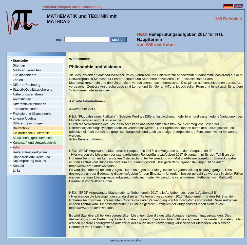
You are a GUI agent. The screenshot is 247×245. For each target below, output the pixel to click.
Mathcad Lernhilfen (27, 70)
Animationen (22, 99)
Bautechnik (21, 128)
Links (17, 170)
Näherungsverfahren (28, 94)
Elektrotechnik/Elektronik (31, 133)
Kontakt (18, 166)
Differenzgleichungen (28, 123)
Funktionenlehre (24, 75)
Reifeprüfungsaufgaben (30, 152)
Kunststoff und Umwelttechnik (34, 142)
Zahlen (18, 80)
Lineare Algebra (24, 118)
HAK (16, 147)
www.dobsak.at (132, 240)
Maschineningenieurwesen (32, 138)
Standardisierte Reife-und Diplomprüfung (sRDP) (31, 159)
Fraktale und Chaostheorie (32, 114)
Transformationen (26, 109)
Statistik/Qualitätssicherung (32, 89)
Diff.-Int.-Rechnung (26, 85)
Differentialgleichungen (29, 104)
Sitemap (19, 65)
